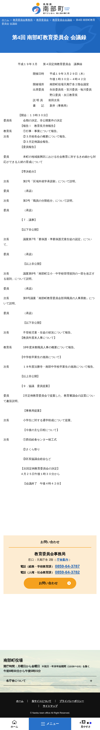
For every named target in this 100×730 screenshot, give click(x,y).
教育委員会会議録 (62, 19)
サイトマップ (50, 706)
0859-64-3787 (67, 566)
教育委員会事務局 (23, 19)
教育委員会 (42, 19)
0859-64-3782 (67, 572)
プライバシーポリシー (71, 701)
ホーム (5, 19)
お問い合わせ (48, 583)
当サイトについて (41, 701)
